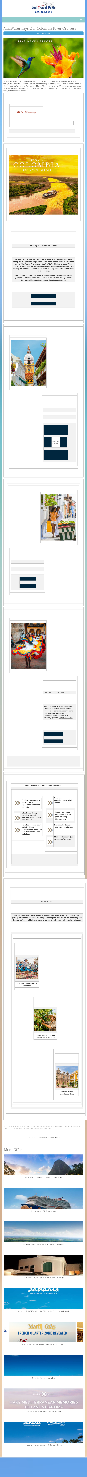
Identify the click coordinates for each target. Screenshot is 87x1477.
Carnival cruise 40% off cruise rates (43, 1200)
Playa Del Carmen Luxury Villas (43, 1367)
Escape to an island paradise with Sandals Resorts (43, 1434)
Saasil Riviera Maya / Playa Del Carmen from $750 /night (43, 1267)
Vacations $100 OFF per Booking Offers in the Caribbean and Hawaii (43, 1300)
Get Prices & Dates (44, 33)
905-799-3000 (43, 12)
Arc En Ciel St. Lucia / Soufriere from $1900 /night (43, 1166)
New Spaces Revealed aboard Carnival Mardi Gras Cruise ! (43, 1334)
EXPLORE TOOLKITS (55, 442)
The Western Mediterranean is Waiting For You (43, 1400)
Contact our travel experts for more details (43, 1137)
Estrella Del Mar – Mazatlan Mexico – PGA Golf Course (43, 1233)
